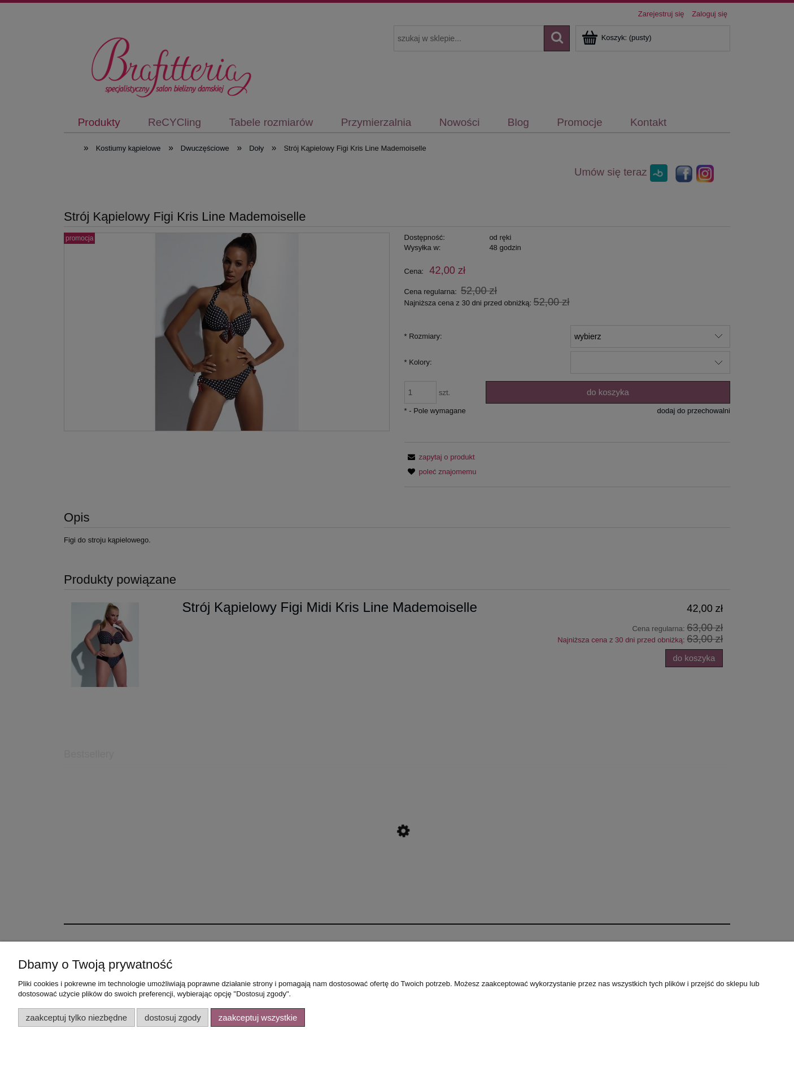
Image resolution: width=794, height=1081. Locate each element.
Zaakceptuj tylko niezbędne (76, 1017)
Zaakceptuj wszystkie (258, 1017)
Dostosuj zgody (173, 1017)
